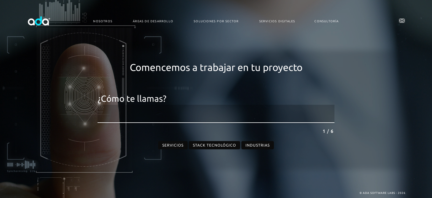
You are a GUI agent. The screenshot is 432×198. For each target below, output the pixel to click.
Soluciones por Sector (216, 21)
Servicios (172, 145)
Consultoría (326, 21)
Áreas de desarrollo (153, 21)
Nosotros (102, 21)
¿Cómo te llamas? (132, 98)
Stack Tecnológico (214, 145)
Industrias (257, 145)
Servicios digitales (277, 21)
